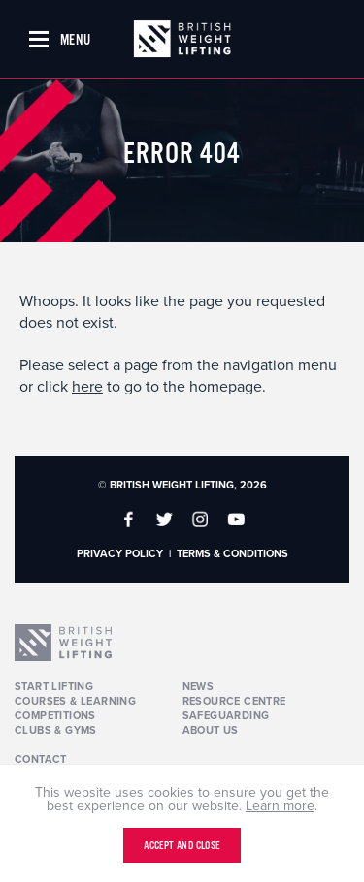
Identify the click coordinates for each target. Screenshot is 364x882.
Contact (41, 759)
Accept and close (181, 846)
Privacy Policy (120, 554)
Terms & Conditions (232, 554)
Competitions (55, 715)
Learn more (280, 806)
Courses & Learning (75, 701)
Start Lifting (54, 686)
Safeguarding (226, 715)
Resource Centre (234, 701)
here (87, 386)
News (198, 686)
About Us (210, 730)
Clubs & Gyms (56, 730)
